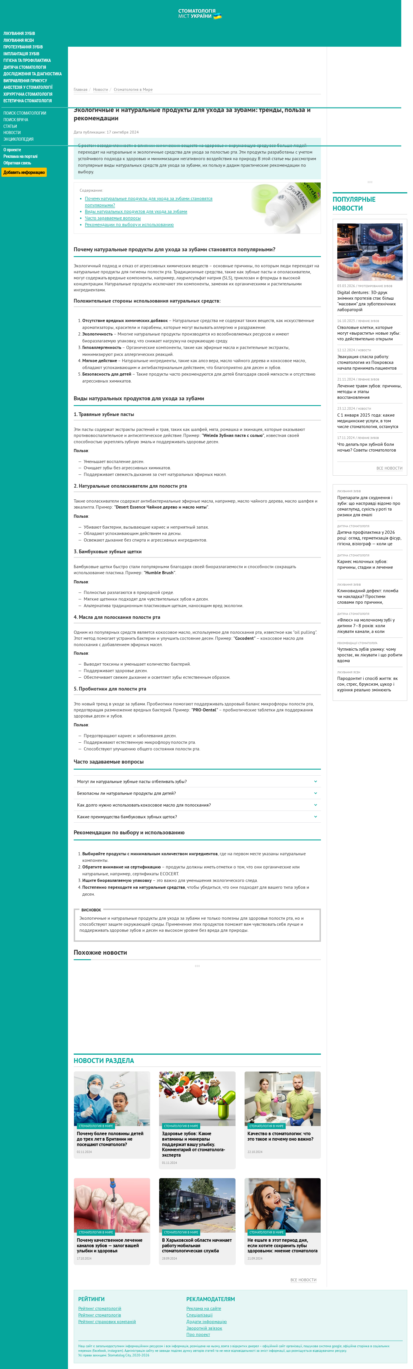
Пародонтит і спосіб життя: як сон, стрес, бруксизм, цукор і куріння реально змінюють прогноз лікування (367, 686)
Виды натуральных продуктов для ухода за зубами (136, 211)
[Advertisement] (197, 40)
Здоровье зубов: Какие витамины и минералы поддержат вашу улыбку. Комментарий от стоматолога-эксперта (193, 1144)
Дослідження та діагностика (32, 65)
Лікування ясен (19, 31)
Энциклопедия (19, 131)
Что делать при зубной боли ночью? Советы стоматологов (366, 447)
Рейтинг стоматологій (99, 1308)
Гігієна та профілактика (27, 51)
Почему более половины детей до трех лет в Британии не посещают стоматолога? (110, 1139)
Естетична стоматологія (27, 93)
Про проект (198, 1334)
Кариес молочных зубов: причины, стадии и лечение (365, 564)
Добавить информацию (25, 161)
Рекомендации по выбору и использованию (129, 224)
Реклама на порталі (21, 148)
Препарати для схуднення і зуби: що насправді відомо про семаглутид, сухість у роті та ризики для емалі (368, 506)
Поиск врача (17, 111)
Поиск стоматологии (25, 105)
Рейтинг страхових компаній (107, 1321)
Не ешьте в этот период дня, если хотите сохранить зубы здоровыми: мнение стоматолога (282, 1245)
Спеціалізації (199, 1315)
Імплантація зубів (22, 44)
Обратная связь (18, 155)
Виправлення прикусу (25, 72)
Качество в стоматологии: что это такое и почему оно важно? (280, 1136)
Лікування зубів (20, 24)
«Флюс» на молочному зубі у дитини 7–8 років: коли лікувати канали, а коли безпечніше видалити (365, 628)
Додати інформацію (206, 1321)
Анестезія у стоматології (28, 79)
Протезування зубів (23, 38)
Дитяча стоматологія (24, 58)
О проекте (13, 141)
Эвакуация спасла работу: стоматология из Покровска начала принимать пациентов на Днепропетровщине (367, 365)
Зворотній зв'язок (204, 1328)
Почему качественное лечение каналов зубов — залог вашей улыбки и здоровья (110, 1245)
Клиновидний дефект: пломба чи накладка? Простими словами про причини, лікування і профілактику (367, 599)
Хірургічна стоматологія (28, 86)
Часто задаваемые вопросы (113, 218)
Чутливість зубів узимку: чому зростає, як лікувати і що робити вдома (369, 654)
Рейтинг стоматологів (99, 1315)
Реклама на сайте (203, 1308)
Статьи (11, 118)
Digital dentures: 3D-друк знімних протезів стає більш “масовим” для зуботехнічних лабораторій (366, 300)
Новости (13, 125)
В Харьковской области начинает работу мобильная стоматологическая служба (196, 1245)
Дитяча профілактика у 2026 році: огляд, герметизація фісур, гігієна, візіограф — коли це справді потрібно (369, 540)
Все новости (304, 1279)
